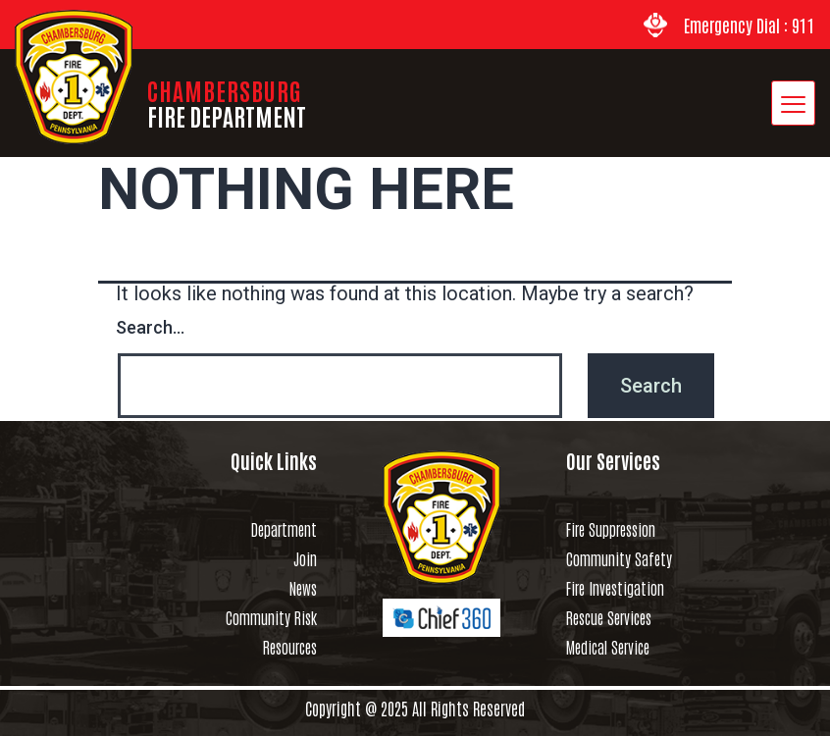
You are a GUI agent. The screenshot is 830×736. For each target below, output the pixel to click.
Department (284, 529)
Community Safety (619, 558)
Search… (150, 327)
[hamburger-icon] (793, 103)
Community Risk (271, 617)
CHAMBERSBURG (226, 103)
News (303, 588)
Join (305, 558)
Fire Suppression (610, 529)
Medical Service (607, 647)
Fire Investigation (615, 588)
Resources (290, 647)
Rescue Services (608, 617)
